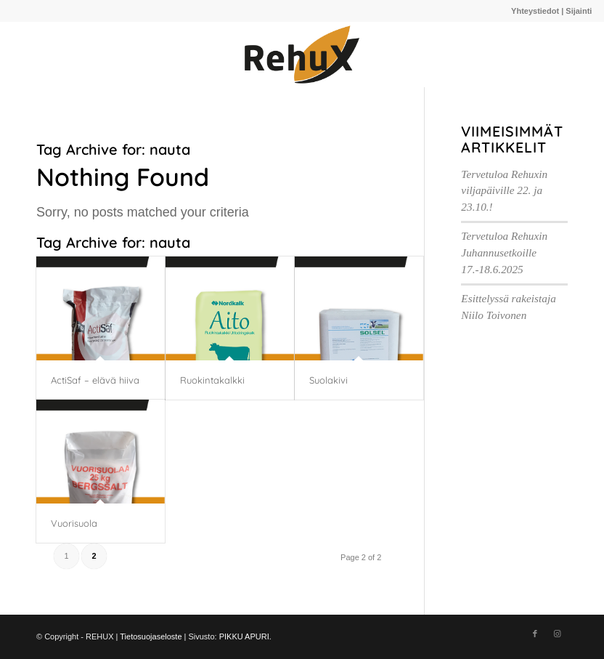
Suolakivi (328, 380)
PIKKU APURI (244, 636)
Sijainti (579, 11)
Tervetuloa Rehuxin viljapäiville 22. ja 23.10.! (504, 191)
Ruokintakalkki (212, 380)
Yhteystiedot (535, 11)
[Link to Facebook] (535, 633)
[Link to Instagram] (557, 633)
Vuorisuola (74, 523)
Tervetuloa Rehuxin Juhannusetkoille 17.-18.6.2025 (504, 252)
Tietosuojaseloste (150, 636)
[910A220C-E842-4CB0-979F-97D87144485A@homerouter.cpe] (302, 54)
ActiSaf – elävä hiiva (95, 380)
